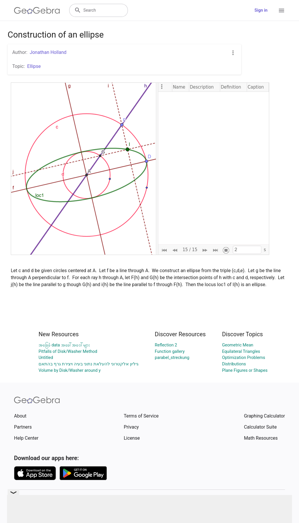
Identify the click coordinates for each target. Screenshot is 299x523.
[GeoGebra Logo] (37, 10)
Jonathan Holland (48, 52)
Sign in (261, 10)
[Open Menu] (281, 10)
